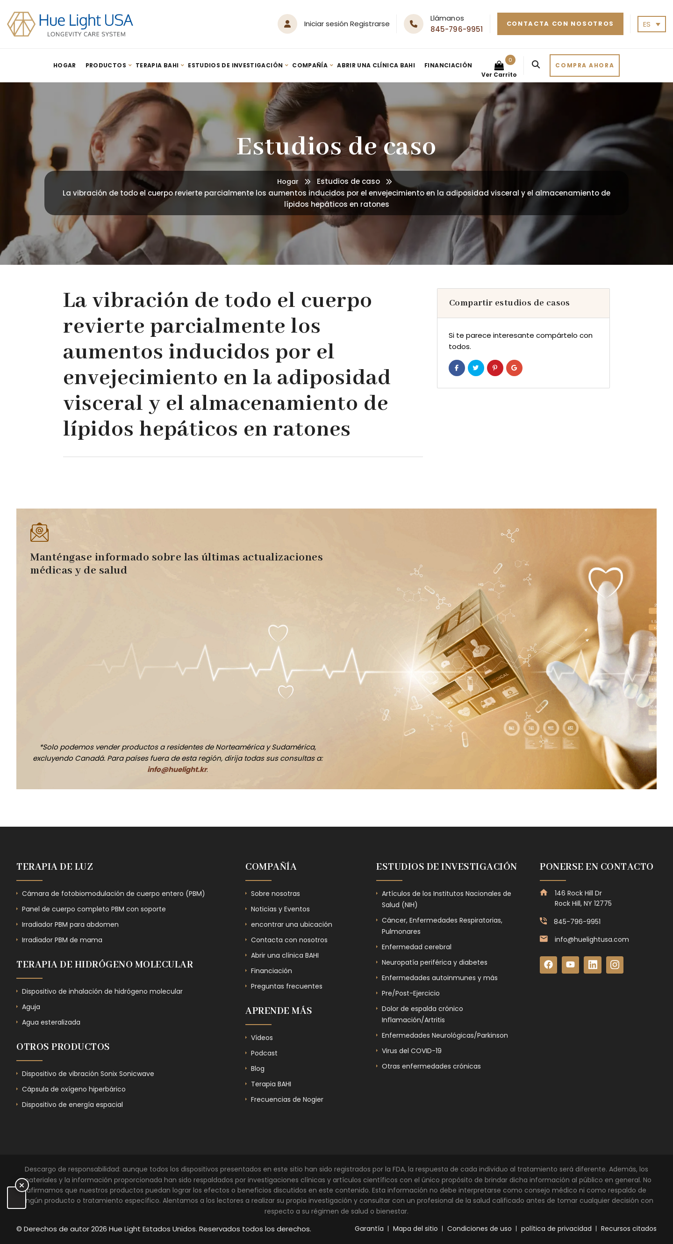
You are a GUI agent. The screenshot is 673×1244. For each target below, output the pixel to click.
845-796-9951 (456, 29)
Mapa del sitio (415, 1228)
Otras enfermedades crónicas (431, 1066)
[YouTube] (571, 965)
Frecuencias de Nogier (287, 1099)
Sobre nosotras (275, 893)
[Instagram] (616, 965)
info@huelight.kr (177, 769)
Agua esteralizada (51, 1022)
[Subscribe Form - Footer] (173, 657)
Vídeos (262, 1037)
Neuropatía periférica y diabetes (434, 962)
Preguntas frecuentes (286, 986)
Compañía (310, 65)
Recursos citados (629, 1228)
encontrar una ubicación (291, 924)
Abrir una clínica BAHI (376, 65)
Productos (106, 65)
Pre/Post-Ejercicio (411, 993)
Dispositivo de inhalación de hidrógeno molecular (102, 991)
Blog (258, 1068)
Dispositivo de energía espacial (72, 1104)
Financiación (448, 65)
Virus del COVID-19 (412, 1050)
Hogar (64, 65)
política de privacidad (556, 1228)
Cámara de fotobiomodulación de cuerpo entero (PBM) (113, 893)
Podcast (264, 1053)
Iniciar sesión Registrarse (347, 24)
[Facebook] (549, 965)
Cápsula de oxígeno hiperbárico (74, 1089)
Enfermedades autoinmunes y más (440, 977)
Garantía (369, 1228)
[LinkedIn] (593, 965)
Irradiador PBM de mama (62, 940)
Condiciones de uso (479, 1228)
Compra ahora (584, 65)
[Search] (536, 65)
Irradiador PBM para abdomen (70, 924)
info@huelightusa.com (592, 939)
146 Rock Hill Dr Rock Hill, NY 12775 (583, 898)
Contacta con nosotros (561, 23)
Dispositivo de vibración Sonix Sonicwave (88, 1073)
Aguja (31, 1006)
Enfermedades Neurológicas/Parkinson (445, 1035)
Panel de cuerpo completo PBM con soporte (94, 909)
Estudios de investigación (235, 65)
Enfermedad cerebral (416, 947)
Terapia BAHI (157, 65)
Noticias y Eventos (280, 909)
